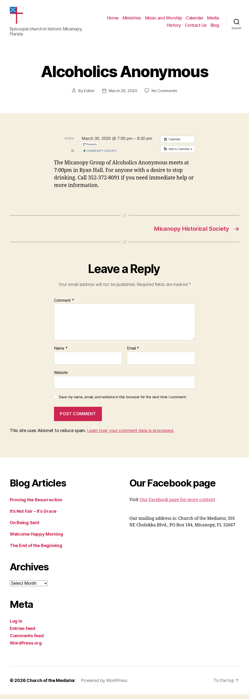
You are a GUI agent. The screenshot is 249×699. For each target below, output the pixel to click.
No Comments (164, 95)
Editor (89, 95)
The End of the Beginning (36, 550)
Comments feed (27, 640)
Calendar (194, 20)
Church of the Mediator (51, 685)
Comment (64, 305)
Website (61, 377)
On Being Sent (24, 527)
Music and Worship (163, 20)
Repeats (90, 149)
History (174, 27)
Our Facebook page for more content (177, 504)
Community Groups (99, 155)
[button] (177, 153)
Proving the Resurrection (36, 504)
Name (60, 353)
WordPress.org (26, 647)
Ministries (132, 20)
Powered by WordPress (104, 685)
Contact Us (196, 27)
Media (213, 20)
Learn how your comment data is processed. (130, 435)
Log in (16, 625)
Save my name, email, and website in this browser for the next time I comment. (123, 402)
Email (133, 353)
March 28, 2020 (123, 95)
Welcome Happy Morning (36, 538)
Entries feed (22, 633)
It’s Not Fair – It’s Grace (33, 516)
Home (113, 20)
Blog (215, 27)
